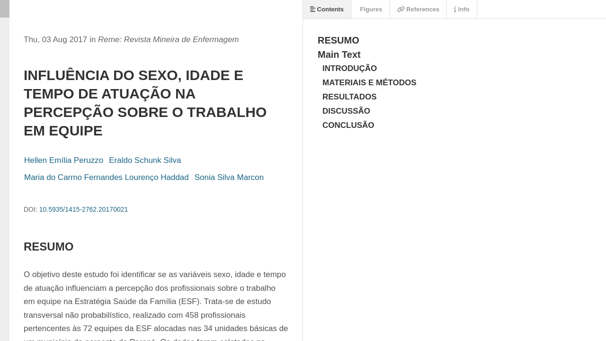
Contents (327, 9)
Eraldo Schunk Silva (145, 160)
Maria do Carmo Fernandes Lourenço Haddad (106, 177)
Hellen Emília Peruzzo (63, 160)
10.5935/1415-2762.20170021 (83, 209)
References (418, 9)
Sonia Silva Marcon (229, 177)
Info (461, 9)
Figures (370, 9)
